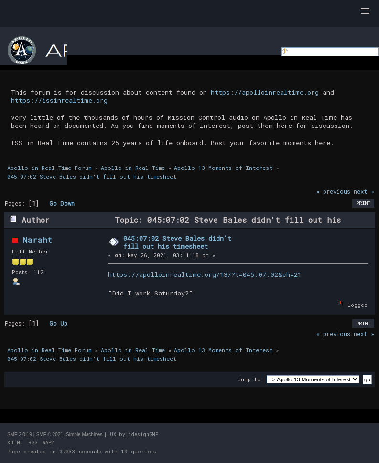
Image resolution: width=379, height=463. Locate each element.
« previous (333, 191)
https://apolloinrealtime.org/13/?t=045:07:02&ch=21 (205, 274)
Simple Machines (84, 434)
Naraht (37, 240)
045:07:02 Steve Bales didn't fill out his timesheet (177, 242)
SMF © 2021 (49, 434)
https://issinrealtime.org (59, 100)
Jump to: (250, 379)
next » (364, 191)
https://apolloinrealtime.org (265, 92)
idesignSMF (143, 434)
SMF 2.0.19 (19, 434)
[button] (365, 11)
